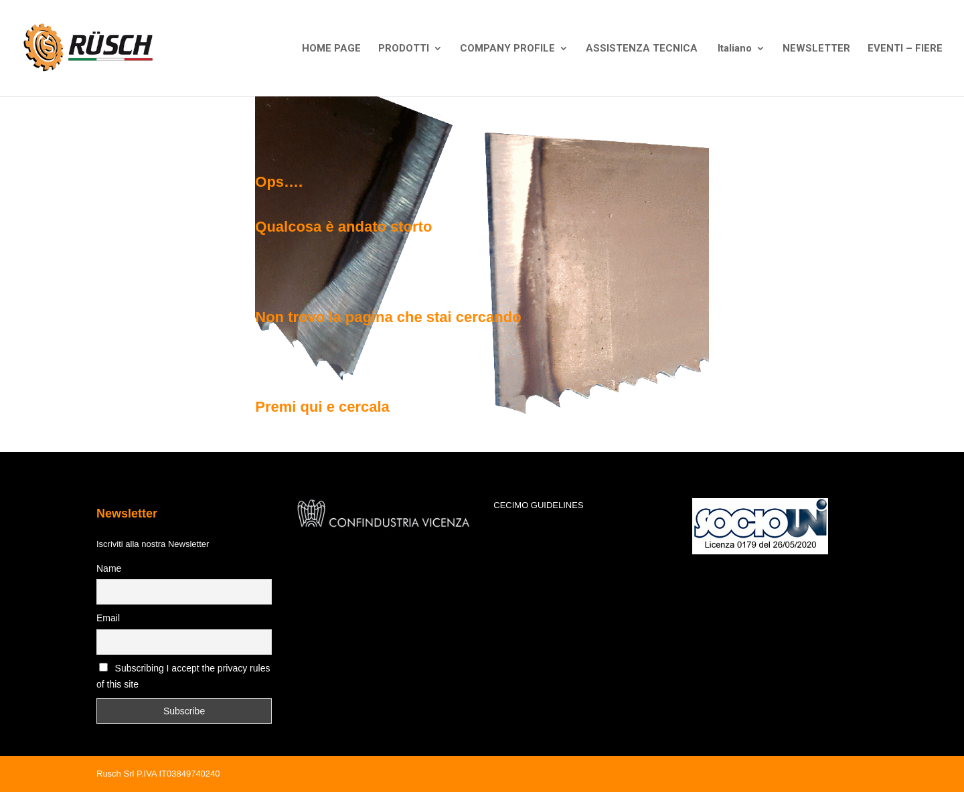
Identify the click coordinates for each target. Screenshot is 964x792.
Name (108, 568)
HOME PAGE (331, 49)
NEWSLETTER (816, 49)
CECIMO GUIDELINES (538, 505)
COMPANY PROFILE (507, 49)
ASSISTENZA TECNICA (642, 49)
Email (108, 618)
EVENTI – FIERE (905, 49)
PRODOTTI (403, 49)
